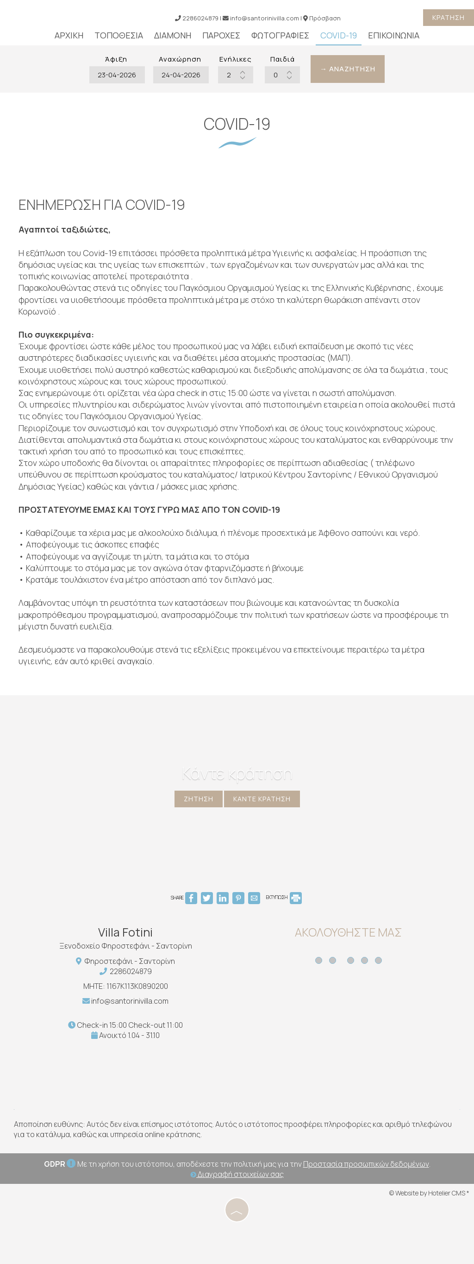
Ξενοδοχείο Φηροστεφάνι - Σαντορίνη (125, 946)
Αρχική (69, 35)
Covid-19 (338, 35)
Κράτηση (448, 17)
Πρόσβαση (325, 18)
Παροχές (221, 35)
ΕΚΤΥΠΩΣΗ (284, 897)
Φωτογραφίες (280, 35)
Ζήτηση (198, 798)
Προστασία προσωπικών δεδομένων (366, 1164)
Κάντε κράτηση (262, 798)
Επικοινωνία (393, 35)
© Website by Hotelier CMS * (429, 1193)
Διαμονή (172, 35)
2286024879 (131, 971)
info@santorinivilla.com (261, 18)
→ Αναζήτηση (347, 69)
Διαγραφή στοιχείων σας (237, 1174)
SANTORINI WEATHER (355, 1051)
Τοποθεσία (118, 35)
